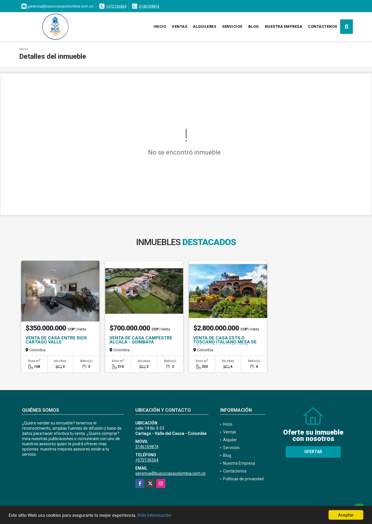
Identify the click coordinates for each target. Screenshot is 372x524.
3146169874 (149, 6)
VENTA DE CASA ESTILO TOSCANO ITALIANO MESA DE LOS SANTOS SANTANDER (225, 342)
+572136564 (116, 6)
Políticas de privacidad (243, 479)
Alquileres (204, 26)
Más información (154, 515)
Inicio (160, 26)
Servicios (232, 26)
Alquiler (230, 439)
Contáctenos (322, 26)
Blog (253, 26)
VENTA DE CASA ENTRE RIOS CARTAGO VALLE (56, 340)
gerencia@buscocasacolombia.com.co (170, 473)
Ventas (179, 26)
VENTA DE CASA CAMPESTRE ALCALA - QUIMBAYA (141, 340)
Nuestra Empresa (283, 26)
